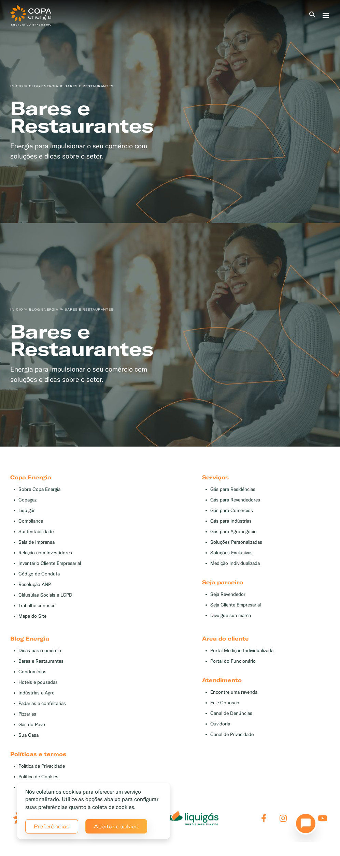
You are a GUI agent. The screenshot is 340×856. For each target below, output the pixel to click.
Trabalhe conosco (37, 606)
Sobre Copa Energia (39, 489)
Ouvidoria (220, 724)
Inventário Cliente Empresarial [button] (49, 563)
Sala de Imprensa (36, 542)
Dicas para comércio (39, 651)
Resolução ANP (34, 584)
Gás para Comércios (231, 510)
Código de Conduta (39, 574)
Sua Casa (28, 735)
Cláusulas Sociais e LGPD (45, 595)
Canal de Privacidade (232, 734)
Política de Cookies (38, 777)
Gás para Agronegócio (233, 532)
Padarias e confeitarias (42, 703)
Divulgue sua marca (230, 615)
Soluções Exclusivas (231, 553)
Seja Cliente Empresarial (235, 605)
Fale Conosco (224, 703)
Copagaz (27, 500)
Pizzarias (27, 714)
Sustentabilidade (36, 532)
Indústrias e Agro (36, 693)
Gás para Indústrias (231, 521)
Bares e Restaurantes (40, 661)
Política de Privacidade (41, 766)
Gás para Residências (232, 489)
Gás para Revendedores (235, 500)
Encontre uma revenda (233, 692)
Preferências (52, 826)
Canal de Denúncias (231, 713)
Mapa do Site (32, 616)
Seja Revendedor (227, 594)
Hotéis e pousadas (38, 682)
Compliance (30, 521)
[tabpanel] (170, 111)
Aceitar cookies (116, 826)
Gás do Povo (31, 724)
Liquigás (27, 510)
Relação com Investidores (45, 553)
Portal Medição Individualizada (241, 651)
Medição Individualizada (235, 563)
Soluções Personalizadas (236, 542)
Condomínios (32, 672)
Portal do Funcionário (233, 661)
